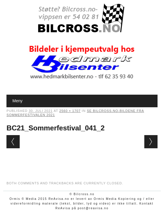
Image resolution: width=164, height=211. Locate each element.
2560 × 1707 (70, 111)
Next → (151, 141)
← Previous (13, 141)
